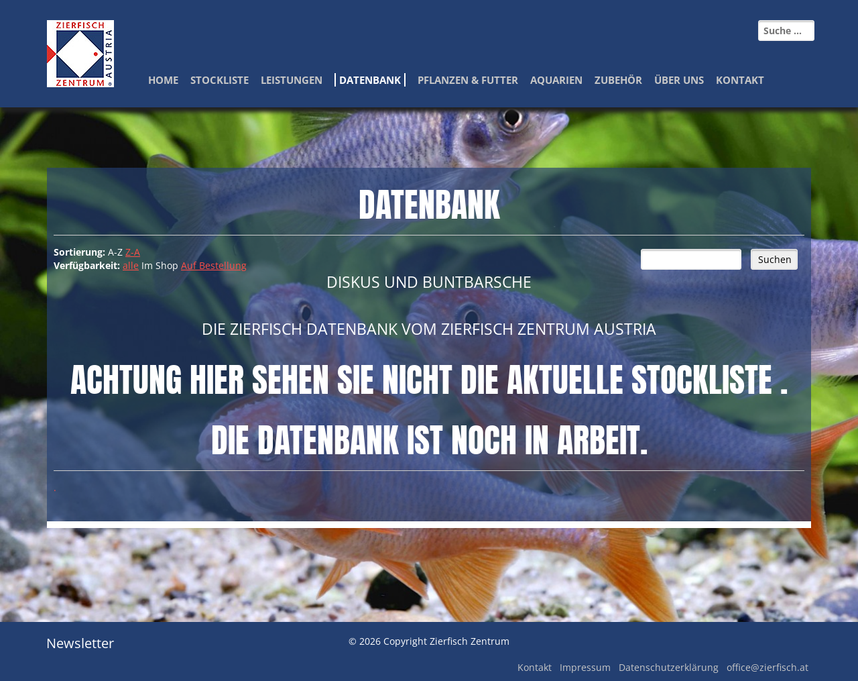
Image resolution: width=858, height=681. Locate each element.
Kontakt (740, 80)
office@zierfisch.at (767, 667)
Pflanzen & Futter (468, 80)
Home (163, 80)
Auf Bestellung (214, 265)
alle (131, 265)
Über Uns (679, 80)
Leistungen (291, 80)
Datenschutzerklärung (669, 667)
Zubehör (618, 80)
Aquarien (556, 80)
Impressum (585, 667)
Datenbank (370, 80)
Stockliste (219, 80)
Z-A (132, 252)
